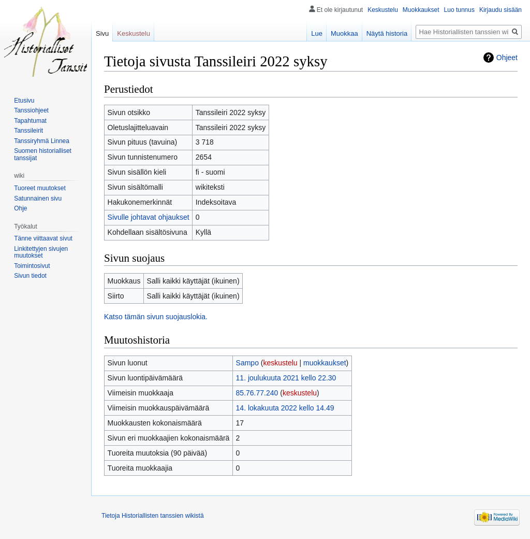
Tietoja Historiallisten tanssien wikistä (152, 515)
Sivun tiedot (30, 275)
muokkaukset (324, 363)
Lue (316, 33)
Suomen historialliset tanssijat (42, 154)
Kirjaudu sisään (500, 9)
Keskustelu (382, 9)
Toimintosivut (32, 266)
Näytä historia (386, 33)
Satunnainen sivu (38, 198)
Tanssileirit (28, 130)
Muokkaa (344, 33)
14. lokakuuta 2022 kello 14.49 (285, 408)
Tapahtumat (30, 120)
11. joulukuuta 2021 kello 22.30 (286, 378)
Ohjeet (507, 57)
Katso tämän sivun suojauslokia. (156, 317)
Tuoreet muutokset (40, 188)
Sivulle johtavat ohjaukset (148, 217)
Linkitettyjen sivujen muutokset (41, 252)
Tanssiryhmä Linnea (41, 141)
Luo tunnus (459, 9)
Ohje (20, 208)
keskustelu (280, 363)
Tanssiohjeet (31, 110)
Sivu (102, 33)
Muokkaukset (421, 9)
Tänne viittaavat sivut (43, 238)
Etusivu (24, 100)
